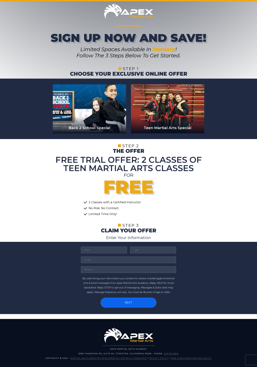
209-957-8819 (171, 353)
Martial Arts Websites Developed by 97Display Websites (108, 358)
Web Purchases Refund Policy (191, 358)
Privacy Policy (158, 358)
